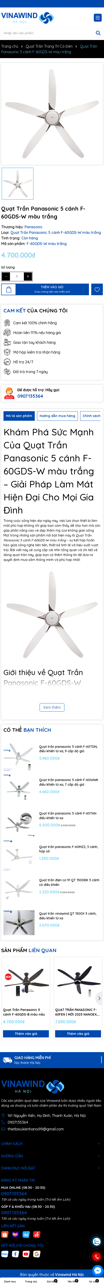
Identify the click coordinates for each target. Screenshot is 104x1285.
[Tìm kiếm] (98, 33)
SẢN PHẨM (29, 950)
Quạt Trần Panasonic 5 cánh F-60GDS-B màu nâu (24, 1012)
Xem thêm (52, 707)
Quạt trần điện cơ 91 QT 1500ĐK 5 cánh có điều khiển (69, 882)
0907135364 (30, 396)
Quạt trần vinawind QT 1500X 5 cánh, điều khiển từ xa (67, 915)
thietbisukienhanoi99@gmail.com (36, 1129)
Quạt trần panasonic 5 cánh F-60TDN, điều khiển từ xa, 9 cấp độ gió (68, 749)
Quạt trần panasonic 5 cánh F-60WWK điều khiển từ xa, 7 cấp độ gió (68, 782)
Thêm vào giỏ (26, 1034)
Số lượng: (8, 267)
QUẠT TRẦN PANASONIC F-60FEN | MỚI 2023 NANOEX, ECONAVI (76, 1012)
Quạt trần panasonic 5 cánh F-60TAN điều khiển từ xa (67, 815)
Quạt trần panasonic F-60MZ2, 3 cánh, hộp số (68, 849)
